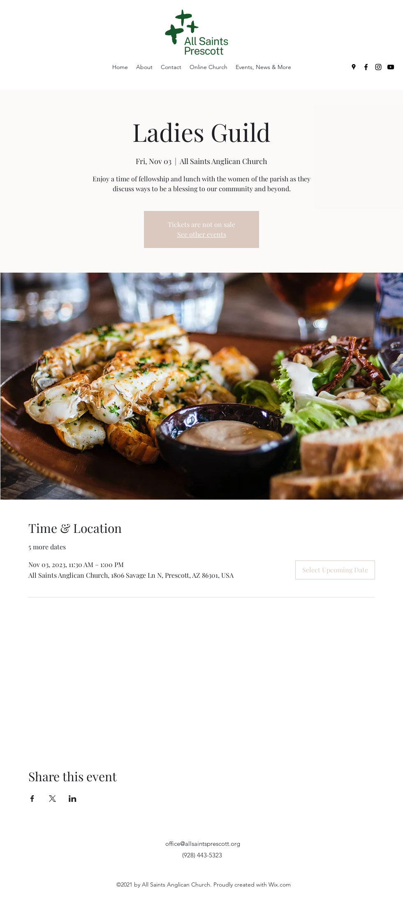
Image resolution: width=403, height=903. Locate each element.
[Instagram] (378, 67)
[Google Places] (354, 67)
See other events (201, 234)
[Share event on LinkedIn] (72, 798)
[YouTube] (391, 67)
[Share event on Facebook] (32, 798)
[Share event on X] (52, 798)
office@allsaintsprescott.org (202, 843)
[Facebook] (366, 67)
